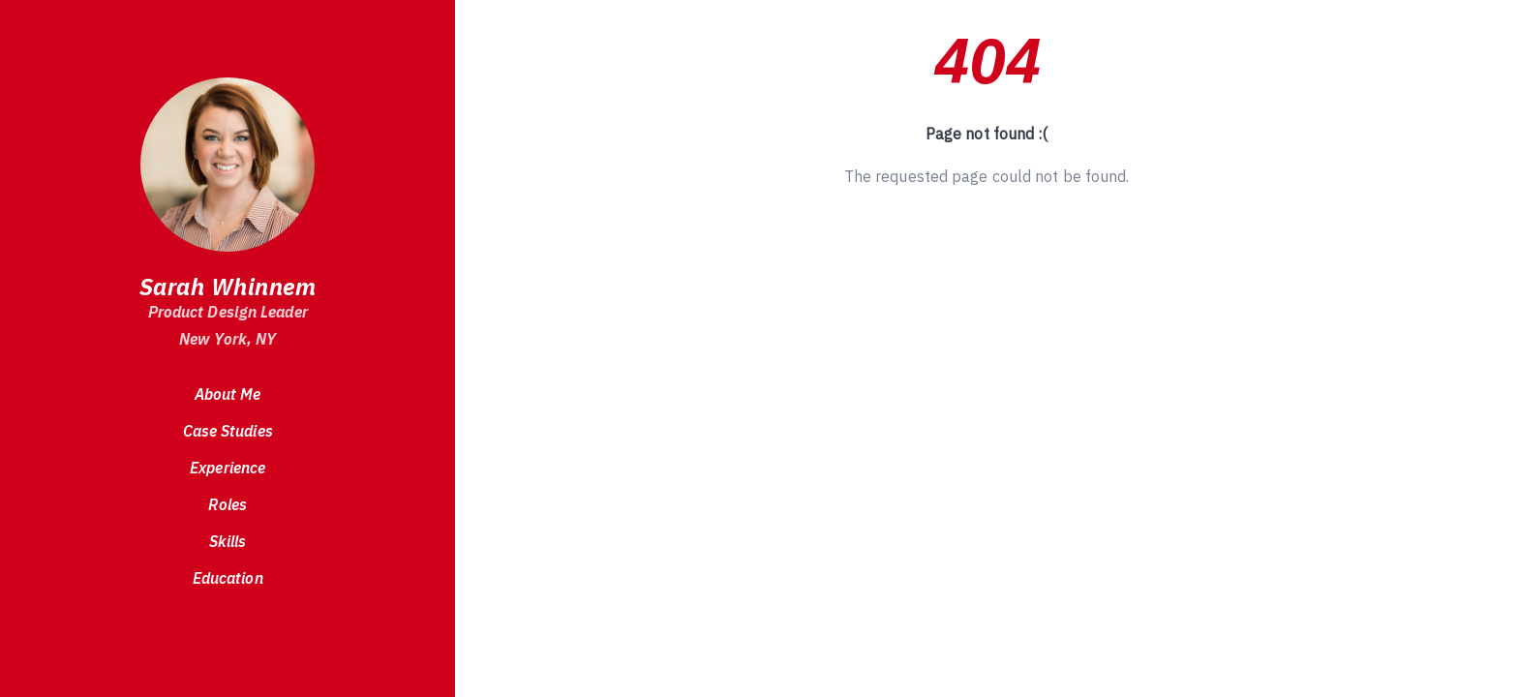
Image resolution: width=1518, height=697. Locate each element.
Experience (227, 467)
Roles (227, 504)
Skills (228, 541)
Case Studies (228, 430)
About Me (228, 394)
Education (228, 578)
